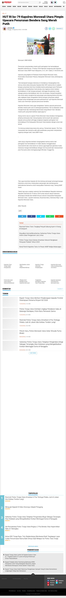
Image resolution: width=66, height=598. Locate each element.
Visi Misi (17, 593)
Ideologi (43, 6)
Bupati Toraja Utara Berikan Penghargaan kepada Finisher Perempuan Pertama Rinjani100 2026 (39, 301)
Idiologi (62, 6)
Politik (26, 581)
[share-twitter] (50, 28)
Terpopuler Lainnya (33, 548)
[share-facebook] (46, 28)
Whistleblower (10, 593)
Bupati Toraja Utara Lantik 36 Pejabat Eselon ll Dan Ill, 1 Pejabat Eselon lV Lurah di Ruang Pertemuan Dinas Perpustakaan (20, 558)
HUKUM (17, 6)
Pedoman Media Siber (42, 593)
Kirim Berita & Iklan (54, 593)
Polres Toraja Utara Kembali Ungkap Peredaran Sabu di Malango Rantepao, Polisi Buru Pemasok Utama (41, 312)
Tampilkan (60, 288)
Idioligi (56, 6)
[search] (29, 2)
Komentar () (60, 28)
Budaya (5, 6)
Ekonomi (11, 6)
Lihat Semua (33, 353)
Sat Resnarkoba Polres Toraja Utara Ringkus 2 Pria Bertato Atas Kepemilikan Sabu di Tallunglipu (34, 529)
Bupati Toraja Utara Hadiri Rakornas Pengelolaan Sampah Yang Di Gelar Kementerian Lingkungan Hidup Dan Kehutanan (31, 572)
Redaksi (23, 593)
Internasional (17, 581)
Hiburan (36, 6)
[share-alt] (22, 216)
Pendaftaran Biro (30, 593)
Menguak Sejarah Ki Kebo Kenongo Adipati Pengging (30, 508)
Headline (29, 6)
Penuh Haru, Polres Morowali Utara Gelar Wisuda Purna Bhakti (39, 332)
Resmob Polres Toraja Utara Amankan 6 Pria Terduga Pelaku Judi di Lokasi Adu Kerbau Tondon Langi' (41, 323)
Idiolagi (50, 6)
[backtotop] (33, 577)
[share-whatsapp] (53, 28)
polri (6, 13)
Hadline (23, 6)
